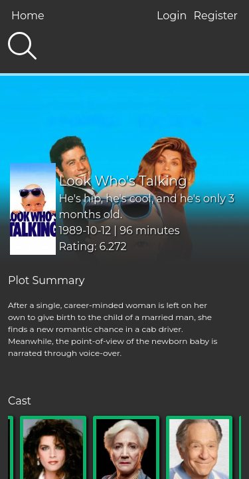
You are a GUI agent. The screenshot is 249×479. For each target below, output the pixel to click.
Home (27, 15)
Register (215, 15)
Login (172, 15)
